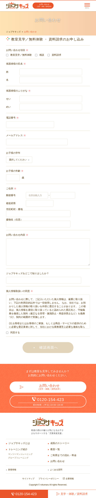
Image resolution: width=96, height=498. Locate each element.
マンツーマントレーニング (20, 454)
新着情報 (12, 469)
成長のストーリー (59, 443)
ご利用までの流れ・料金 (63, 455)
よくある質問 (56, 469)
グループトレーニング (18, 458)
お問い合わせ (57, 461)
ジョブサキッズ (13, 32)
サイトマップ (28, 478)
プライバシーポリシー (49, 478)
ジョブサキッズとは (19, 443)
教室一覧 (55, 449)
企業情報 (70, 478)
